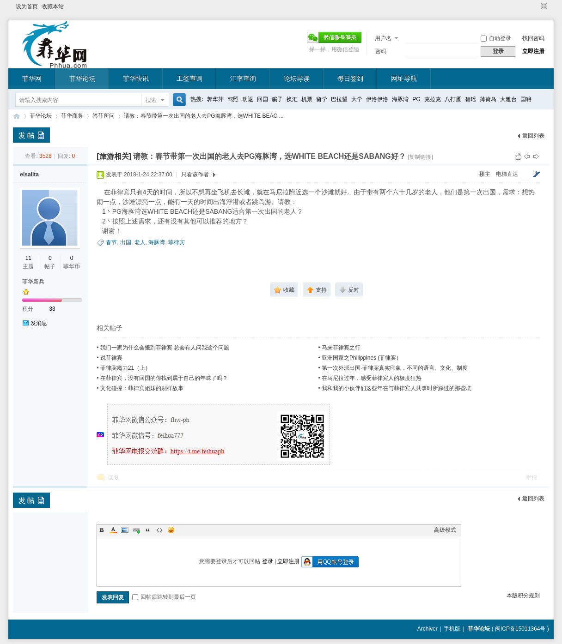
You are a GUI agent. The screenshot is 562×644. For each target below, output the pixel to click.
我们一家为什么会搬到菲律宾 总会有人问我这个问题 (164, 347)
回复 (113, 478)
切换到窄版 (543, 6)
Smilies (171, 530)
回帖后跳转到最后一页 (164, 597)
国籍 (525, 99)
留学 (321, 99)
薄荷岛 (488, 99)
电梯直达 (507, 174)
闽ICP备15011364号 (520, 629)
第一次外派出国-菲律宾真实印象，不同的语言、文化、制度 (395, 368)
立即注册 (533, 51)
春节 (111, 242)
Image (124, 530)
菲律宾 (176, 242)
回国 (262, 99)
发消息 (39, 323)
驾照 (232, 99)
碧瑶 (470, 99)
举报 (531, 478)
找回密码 (533, 38)
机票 (306, 99)
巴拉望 (339, 99)
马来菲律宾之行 (341, 347)
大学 (356, 99)
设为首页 (27, 6)
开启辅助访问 (535, 6)
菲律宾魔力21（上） (125, 368)
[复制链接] (420, 157)
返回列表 (533, 135)
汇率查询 (243, 78)
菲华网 (32, 78)
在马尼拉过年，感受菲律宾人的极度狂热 (372, 378)
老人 (140, 242)
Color (113, 530)
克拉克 (432, 99)
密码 (380, 51)
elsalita (29, 174)
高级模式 (445, 530)
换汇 (292, 99)
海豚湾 (400, 99)
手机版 (452, 629)
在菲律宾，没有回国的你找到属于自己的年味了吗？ (164, 378)
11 (28, 258)
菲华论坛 (82, 78)
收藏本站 (53, 6)
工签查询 (189, 78)
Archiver (427, 629)
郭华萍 (215, 99)
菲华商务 (72, 116)
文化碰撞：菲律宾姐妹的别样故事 (141, 388)
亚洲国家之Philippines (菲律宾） (362, 358)
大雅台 (508, 99)
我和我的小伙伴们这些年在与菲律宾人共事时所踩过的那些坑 (396, 388)
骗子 (277, 99)
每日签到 (350, 78)
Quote (148, 530)
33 (52, 309)
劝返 (247, 99)
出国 (125, 242)
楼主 (484, 174)
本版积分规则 (523, 595)
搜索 (151, 100)
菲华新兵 (33, 281)
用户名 (383, 38)
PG (416, 99)
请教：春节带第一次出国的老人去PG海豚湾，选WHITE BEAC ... (203, 116)
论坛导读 (297, 78)
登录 (267, 561)
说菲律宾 (111, 358)
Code (159, 530)
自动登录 (496, 38)
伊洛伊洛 (377, 99)
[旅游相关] (114, 156)
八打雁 (453, 99)
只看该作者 (195, 174)
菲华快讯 (136, 78)
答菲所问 (103, 116)
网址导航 (404, 78)
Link (136, 530)
